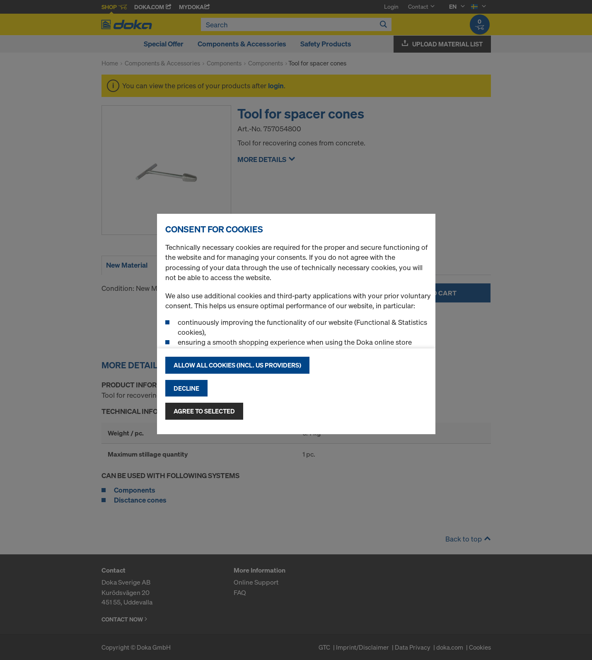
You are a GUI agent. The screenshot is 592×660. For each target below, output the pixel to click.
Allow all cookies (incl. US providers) (237, 365)
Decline (186, 388)
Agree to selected (204, 411)
